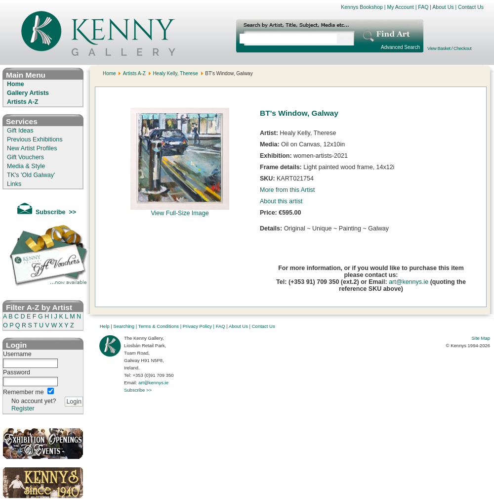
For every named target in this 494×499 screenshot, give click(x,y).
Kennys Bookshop (362, 7)
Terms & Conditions (158, 326)
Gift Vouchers (25, 157)
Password (16, 372)
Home (15, 84)
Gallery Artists (28, 93)
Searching (123, 326)
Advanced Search (400, 47)
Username (17, 354)
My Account (400, 7)
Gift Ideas (20, 130)
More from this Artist (287, 189)
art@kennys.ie (408, 281)
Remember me (23, 392)
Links (14, 184)
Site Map (481, 338)
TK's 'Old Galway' (31, 175)
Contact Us (471, 7)
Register (23, 408)
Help (105, 326)
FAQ (423, 7)
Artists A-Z (22, 101)
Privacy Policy (197, 326)
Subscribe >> (138, 390)
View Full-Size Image (179, 210)
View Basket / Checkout (449, 48)
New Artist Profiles (32, 148)
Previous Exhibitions (35, 139)
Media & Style (26, 166)
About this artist (281, 201)
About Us (442, 7)
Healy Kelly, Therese (175, 73)
